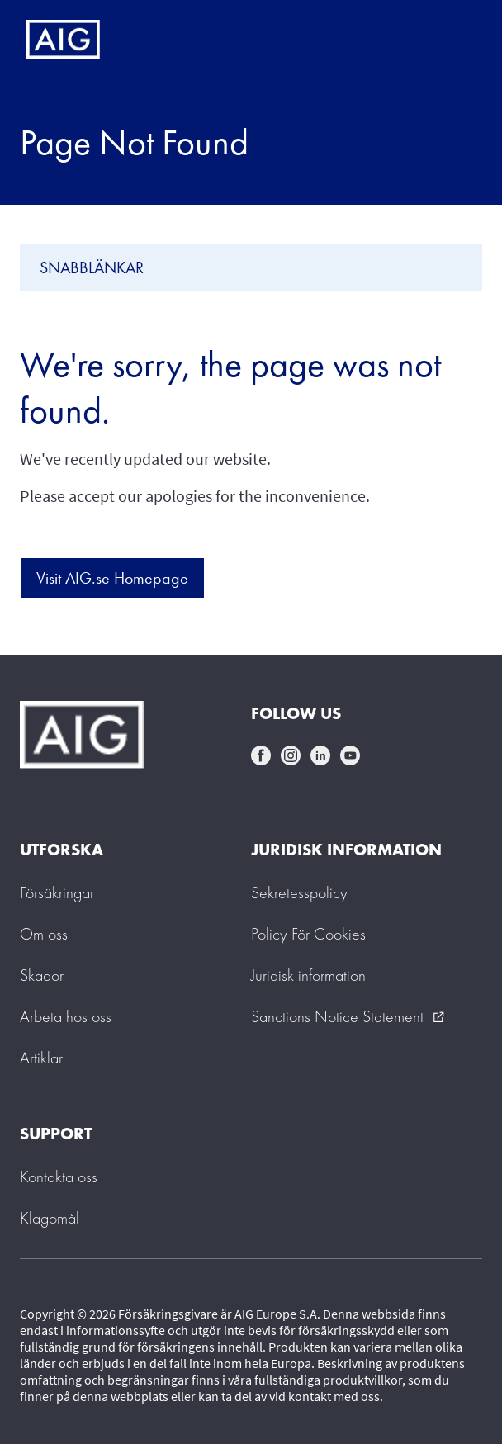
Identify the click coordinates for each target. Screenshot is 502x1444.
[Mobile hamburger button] (454, 39)
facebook (261, 755)
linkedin (320, 755)
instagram (291, 755)
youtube (350, 755)
